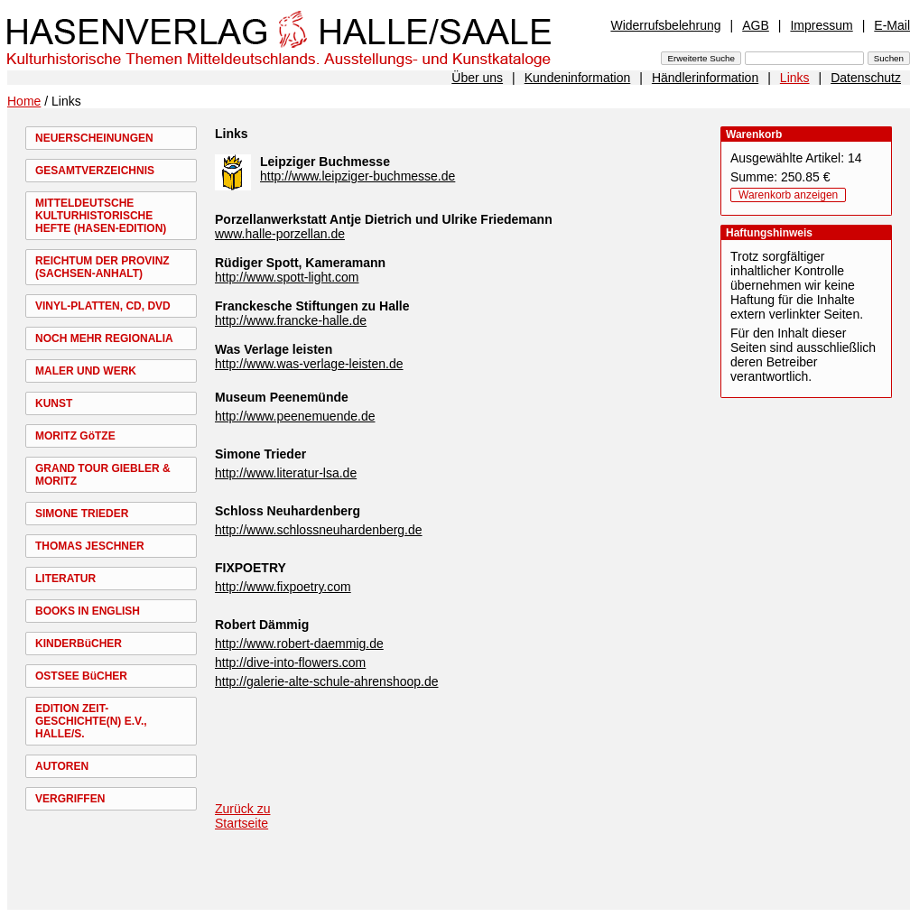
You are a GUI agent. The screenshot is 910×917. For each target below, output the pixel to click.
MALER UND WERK (85, 371)
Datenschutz (866, 77)
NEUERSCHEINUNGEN (94, 138)
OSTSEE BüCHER (81, 676)
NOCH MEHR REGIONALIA (104, 338)
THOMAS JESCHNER (89, 546)
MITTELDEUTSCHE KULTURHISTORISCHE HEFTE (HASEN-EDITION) (100, 216)
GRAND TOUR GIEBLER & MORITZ (103, 474)
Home (24, 101)
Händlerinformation (705, 77)
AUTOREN (61, 766)
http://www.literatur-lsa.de (286, 473)
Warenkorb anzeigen (788, 195)
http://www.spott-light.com (287, 277)
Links (795, 77)
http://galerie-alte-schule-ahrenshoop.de (327, 681)
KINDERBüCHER (78, 643)
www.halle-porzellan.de (280, 234)
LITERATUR (65, 578)
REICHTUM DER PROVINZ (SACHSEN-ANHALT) (102, 267)
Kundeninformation (578, 77)
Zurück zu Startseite (242, 815)
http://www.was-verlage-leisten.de (309, 364)
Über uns (477, 77)
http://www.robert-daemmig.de (299, 643)
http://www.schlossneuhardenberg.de (318, 530)
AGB (755, 25)
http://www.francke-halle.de (291, 320)
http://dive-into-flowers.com (290, 662)
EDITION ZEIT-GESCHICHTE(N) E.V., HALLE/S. (91, 721)
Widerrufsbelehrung (665, 25)
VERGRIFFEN (70, 798)
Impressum (821, 25)
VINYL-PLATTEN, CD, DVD (103, 306)
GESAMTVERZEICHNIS (94, 170)
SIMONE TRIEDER (81, 513)
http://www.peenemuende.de (295, 416)
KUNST (53, 403)
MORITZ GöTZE (75, 436)
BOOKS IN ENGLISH (87, 611)
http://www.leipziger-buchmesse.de (357, 176)
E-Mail (892, 25)
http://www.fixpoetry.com (283, 586)
